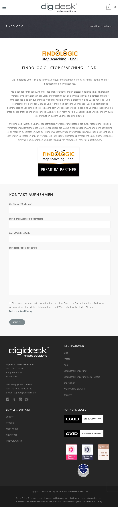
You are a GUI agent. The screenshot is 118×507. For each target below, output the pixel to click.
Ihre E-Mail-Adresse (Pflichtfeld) (26, 218)
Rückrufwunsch (14, 440)
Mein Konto (12, 428)
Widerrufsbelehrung (74, 388)
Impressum (69, 382)
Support (10, 416)
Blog (66, 352)
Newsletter (11, 434)
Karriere (68, 394)
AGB (66, 364)
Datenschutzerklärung (20, 311)
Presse (67, 358)
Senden (17, 322)
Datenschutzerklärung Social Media (82, 376)
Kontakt (10, 422)
